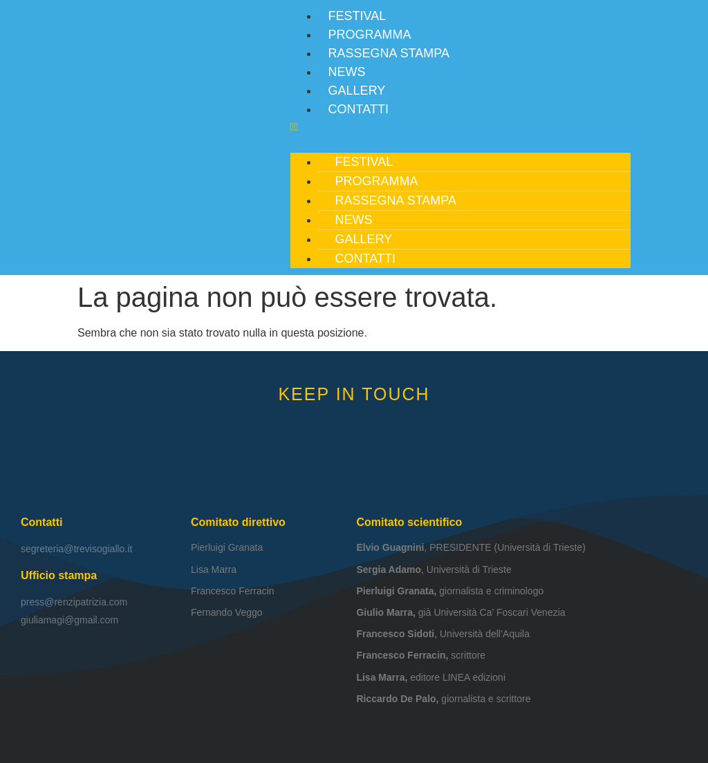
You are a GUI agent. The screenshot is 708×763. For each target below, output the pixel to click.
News (347, 72)
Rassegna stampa (388, 53)
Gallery (357, 90)
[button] (460, 127)
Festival (357, 16)
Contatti (358, 109)
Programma (369, 34)
